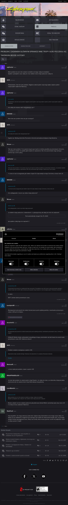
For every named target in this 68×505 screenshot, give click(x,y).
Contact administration (20, 495)
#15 (63, 323)
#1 (63, 67)
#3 (63, 93)
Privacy (35, 495)
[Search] (3, 59)
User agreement (29, 495)
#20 (63, 411)
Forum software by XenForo (34, 503)
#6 (63, 144)
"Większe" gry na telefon (13, 451)
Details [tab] (34, 238)
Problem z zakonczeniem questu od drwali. (18, 455)
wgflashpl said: (11, 131)
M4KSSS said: (11, 205)
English (34, 464)
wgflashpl (10, 67)
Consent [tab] (14, 238)
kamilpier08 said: (12, 286)
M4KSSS (10, 114)
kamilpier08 (11, 305)
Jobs (15, 1)
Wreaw (9, 144)
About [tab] (54, 238)
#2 (63, 80)
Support (25, 1)
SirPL (9, 80)
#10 (63, 229)
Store (20, 1)
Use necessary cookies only (14, 269)
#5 (63, 125)
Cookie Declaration (41, 495)
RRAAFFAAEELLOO (13, 375)
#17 (63, 364)
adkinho (10, 229)
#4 (63, 114)
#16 (63, 345)
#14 (63, 305)
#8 (63, 180)
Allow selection (34, 269)
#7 (63, 159)
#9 (63, 199)
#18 (63, 375)
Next (5, 63)
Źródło (10, 358)
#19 (64, 388)
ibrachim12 (10, 322)
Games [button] (10, 1)
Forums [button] (3, 1)
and (16, 317)
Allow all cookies (54, 269)
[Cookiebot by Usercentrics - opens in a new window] (57, 234)
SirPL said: (11, 99)
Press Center (49, 495)
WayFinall (10, 411)
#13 (63, 279)
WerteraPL (10, 364)
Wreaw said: (11, 165)
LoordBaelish (11, 388)
